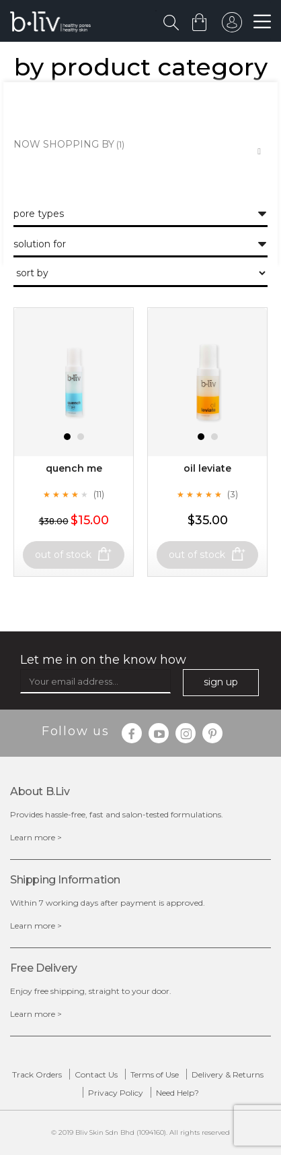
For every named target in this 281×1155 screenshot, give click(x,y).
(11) (98, 494)
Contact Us (96, 1074)
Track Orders (37, 1074)
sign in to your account (231, 25)
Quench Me (74, 468)
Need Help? (177, 1093)
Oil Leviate (207, 468)
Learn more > (36, 837)
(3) (232, 494)
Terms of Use (154, 1074)
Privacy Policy (115, 1093)
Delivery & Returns (228, 1074)
